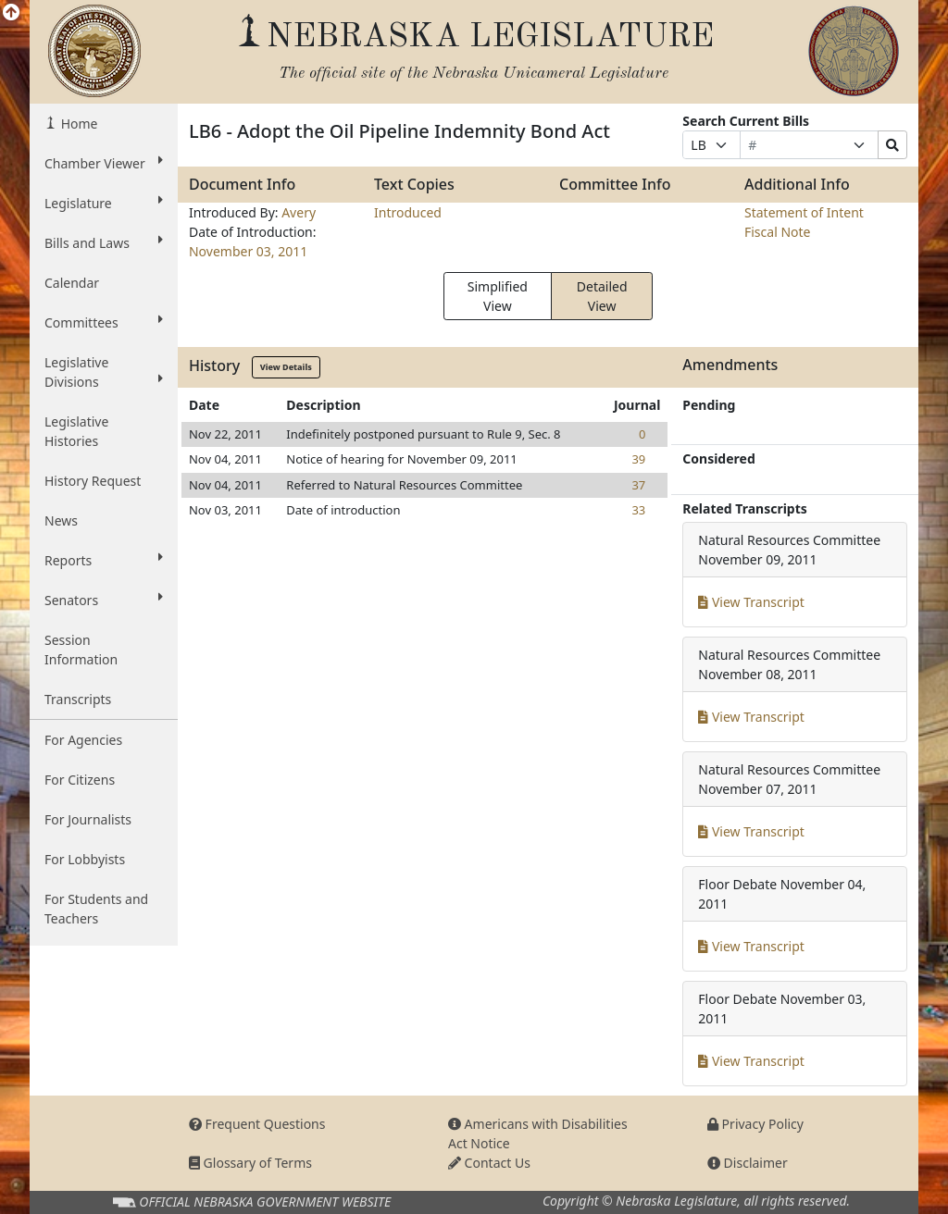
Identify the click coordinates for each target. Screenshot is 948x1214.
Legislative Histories (76, 431)
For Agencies (83, 740)
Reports (103, 560)
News (61, 520)
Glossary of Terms (250, 1162)
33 (638, 510)
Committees (103, 322)
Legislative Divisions (103, 371)
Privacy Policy (755, 1124)
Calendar (71, 282)
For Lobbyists (84, 859)
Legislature (103, 202)
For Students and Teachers (96, 908)
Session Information (81, 649)
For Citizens (79, 779)
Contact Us (489, 1162)
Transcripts (77, 699)
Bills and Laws (103, 242)
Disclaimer (747, 1162)
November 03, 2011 (248, 251)
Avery (298, 212)
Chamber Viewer (103, 163)
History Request (92, 480)
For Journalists (87, 819)
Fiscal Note (777, 232)
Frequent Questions (257, 1124)
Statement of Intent (804, 212)
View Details (286, 367)
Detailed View (602, 296)
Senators (103, 599)
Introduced (408, 212)
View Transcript (751, 602)
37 (638, 485)
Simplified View (498, 296)
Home (77, 123)
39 (638, 459)
